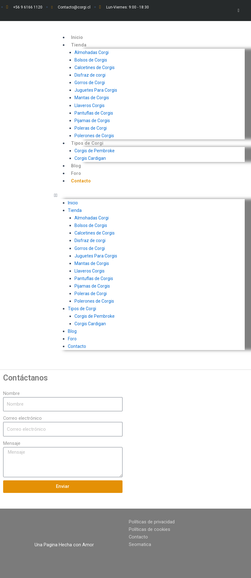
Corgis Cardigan (90, 158)
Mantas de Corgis (91, 97)
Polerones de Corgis (94, 135)
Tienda (78, 45)
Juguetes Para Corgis (95, 90)
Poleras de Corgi (90, 128)
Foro (76, 173)
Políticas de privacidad (152, 522)
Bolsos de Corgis (90, 59)
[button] (149, 195)
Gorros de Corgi (89, 82)
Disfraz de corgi (90, 75)
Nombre (11, 393)
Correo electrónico (22, 418)
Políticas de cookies (149, 529)
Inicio (77, 37)
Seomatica (140, 544)
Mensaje (11, 443)
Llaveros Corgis (89, 105)
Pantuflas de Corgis (93, 113)
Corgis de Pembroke (94, 150)
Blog (76, 166)
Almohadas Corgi (91, 52)
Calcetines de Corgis (94, 67)
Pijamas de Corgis (92, 120)
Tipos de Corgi (87, 143)
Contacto (81, 181)
